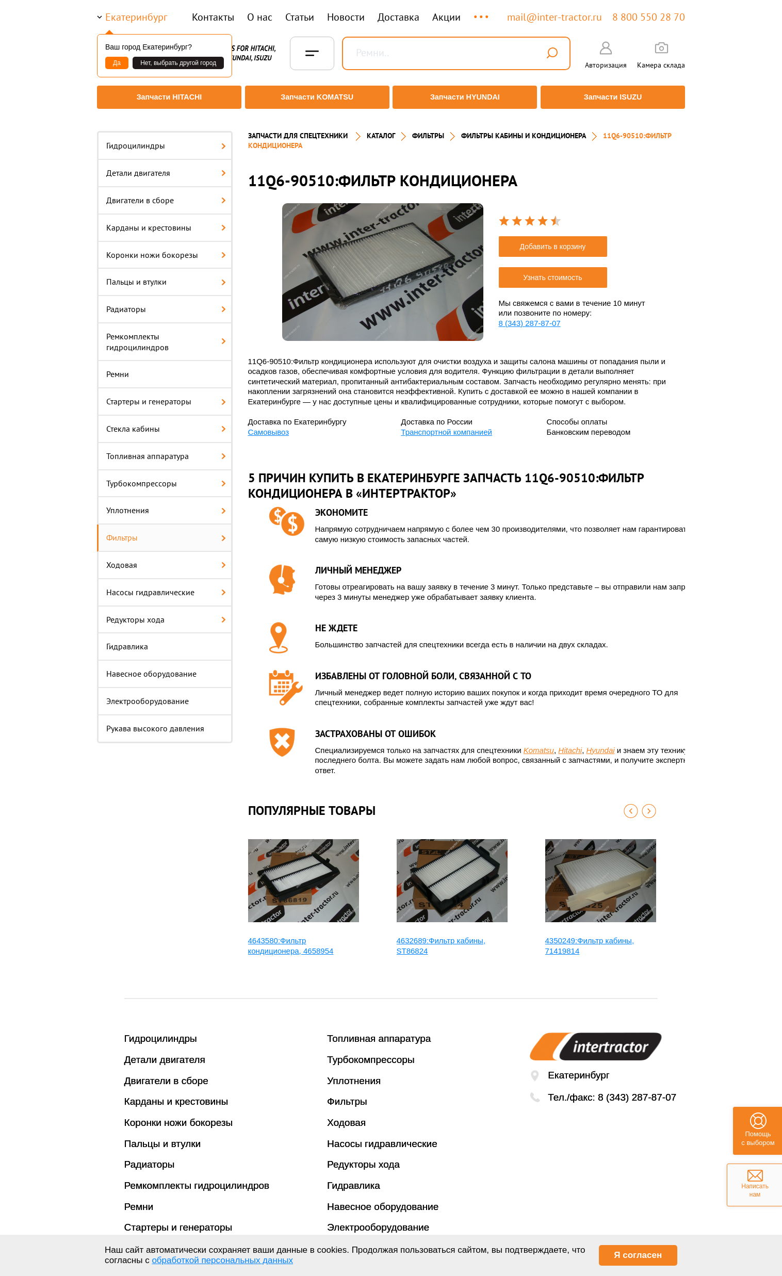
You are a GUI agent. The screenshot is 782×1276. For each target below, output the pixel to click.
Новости (346, 17)
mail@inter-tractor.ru (554, 17)
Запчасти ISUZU (615, 97)
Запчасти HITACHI (166, 97)
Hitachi (570, 743)
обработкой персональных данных (222, 1260)
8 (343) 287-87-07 (530, 316)
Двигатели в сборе (166, 193)
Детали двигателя (166, 166)
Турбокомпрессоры (166, 476)
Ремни (117, 367)
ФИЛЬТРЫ (428, 129)
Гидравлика (127, 639)
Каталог (381, 129)
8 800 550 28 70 (648, 17)
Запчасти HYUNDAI (466, 97)
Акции (446, 17)
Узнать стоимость (552, 271)
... (482, 12)
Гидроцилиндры (166, 139)
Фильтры (166, 531)
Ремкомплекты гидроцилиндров (166, 335)
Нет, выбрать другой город (178, 63)
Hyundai (600, 743)
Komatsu (539, 743)
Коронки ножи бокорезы (166, 247)
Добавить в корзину (553, 240)
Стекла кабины (166, 422)
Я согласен (638, 1255)
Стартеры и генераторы (166, 394)
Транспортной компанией (446, 424)
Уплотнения (166, 503)
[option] (382, 265)
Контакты (213, 17)
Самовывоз (268, 424)
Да (117, 63)
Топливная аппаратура (166, 449)
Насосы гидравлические (166, 585)
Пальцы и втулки (166, 275)
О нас (259, 17)
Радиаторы (166, 302)
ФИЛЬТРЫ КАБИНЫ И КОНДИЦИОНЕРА (523, 129)
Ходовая (166, 558)
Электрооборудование (147, 694)
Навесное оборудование (151, 667)
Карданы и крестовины (166, 220)
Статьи (299, 17)
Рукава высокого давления (155, 721)
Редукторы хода (166, 612)
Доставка (398, 17)
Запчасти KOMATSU (316, 97)
